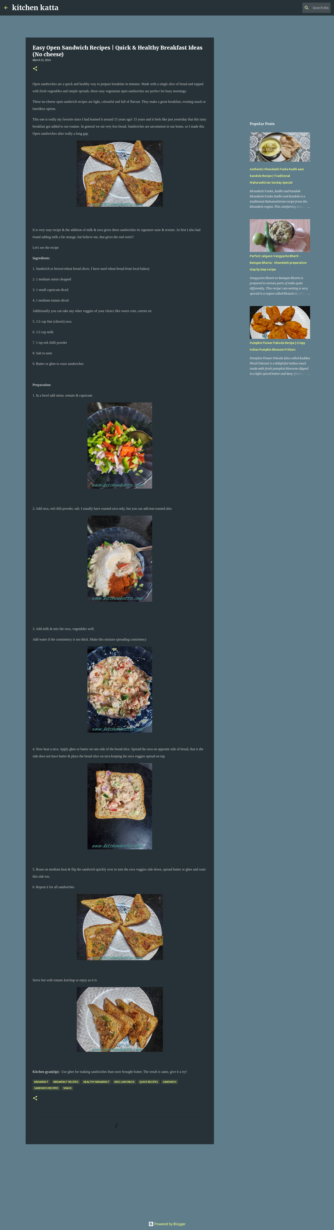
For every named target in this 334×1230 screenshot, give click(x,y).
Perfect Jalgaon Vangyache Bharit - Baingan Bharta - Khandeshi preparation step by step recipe (278, 262)
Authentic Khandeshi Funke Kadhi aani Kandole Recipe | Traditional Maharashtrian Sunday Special (277, 175)
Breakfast (41, 1081)
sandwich (169, 1081)
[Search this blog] (308, 8)
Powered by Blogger (167, 1224)
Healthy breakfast (96, 1081)
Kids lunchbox (124, 1081)
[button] (35, 69)
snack (67, 1088)
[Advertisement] (120, 1181)
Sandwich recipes (46, 1088)
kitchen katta (35, 7)
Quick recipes (148, 1081)
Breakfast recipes (65, 1081)
